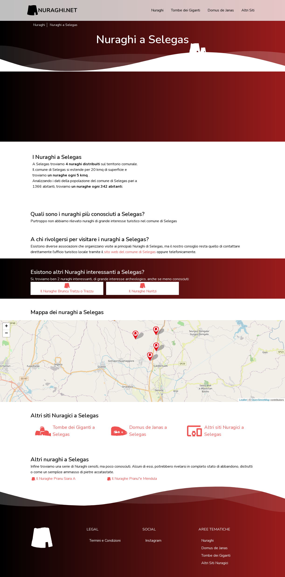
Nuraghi (157, 10)
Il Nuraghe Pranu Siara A (56, 478)
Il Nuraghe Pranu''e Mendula (134, 478)
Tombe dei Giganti (185, 10)
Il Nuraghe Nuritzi (142, 288)
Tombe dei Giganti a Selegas (74, 430)
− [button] (6, 333)
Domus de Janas (221, 10)
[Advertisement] (142, 106)
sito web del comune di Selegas (130, 251)
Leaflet (243, 399)
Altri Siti (247, 10)
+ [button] (6, 326)
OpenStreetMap (261, 399)
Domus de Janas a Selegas (148, 430)
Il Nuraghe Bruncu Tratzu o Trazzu (67, 288)
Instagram (153, 540)
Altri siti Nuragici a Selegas (224, 430)
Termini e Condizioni (105, 540)
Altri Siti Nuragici (214, 563)
